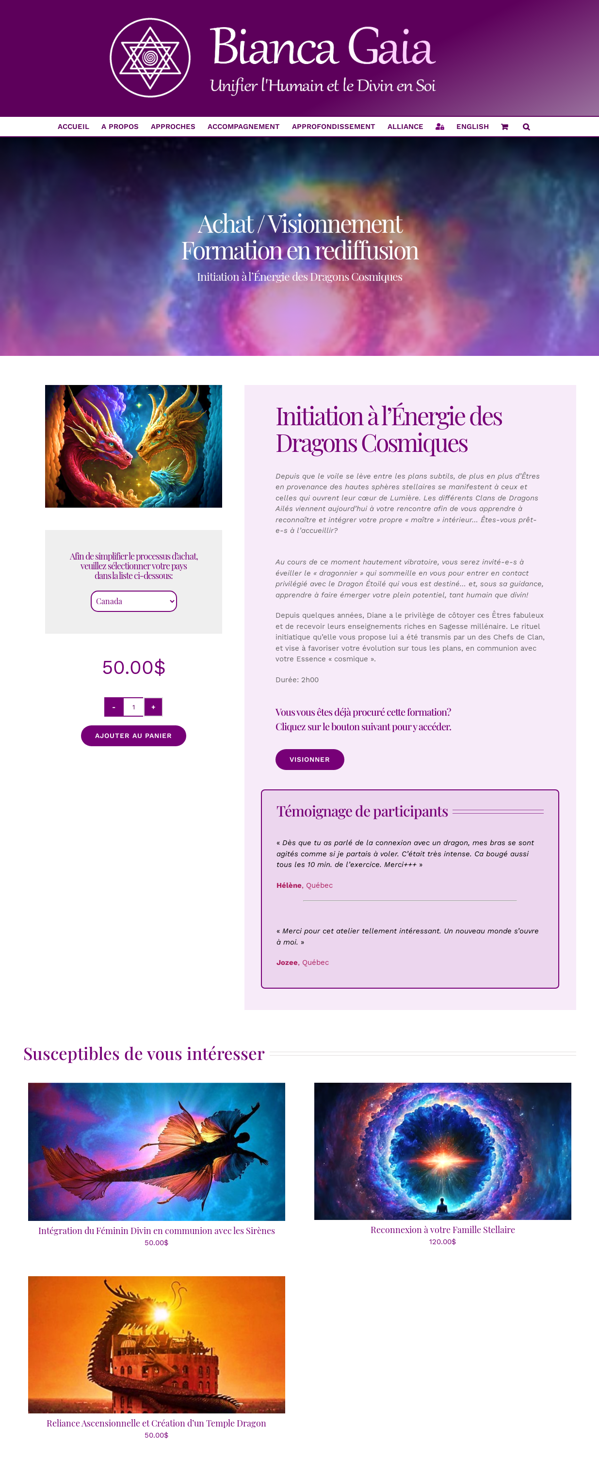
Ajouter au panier (133, 735)
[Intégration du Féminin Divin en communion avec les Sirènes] (156, 1088)
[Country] (134, 601)
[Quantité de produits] (133, 707)
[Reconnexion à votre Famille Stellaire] (442, 1088)
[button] (526, 126)
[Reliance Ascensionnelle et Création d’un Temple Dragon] (156, 1281)
